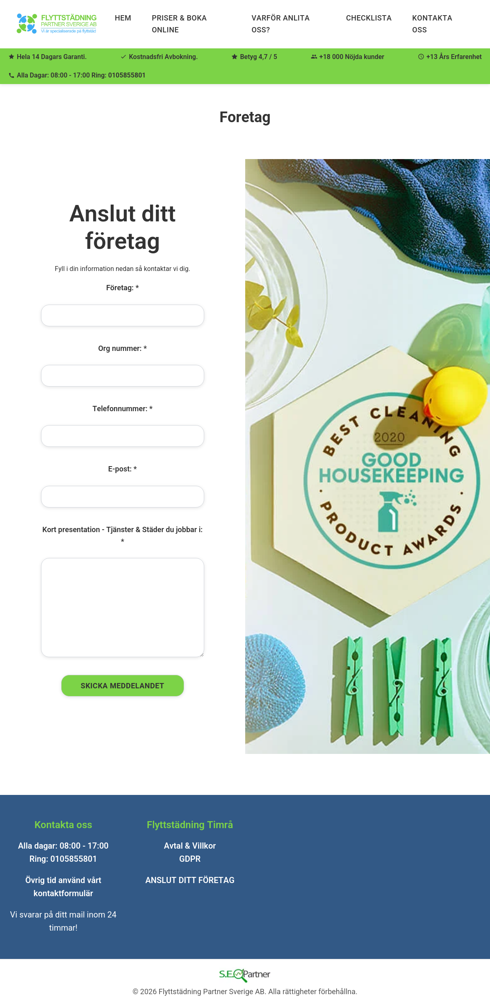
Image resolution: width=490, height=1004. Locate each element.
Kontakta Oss (432, 24)
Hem (123, 18)
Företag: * (122, 287)
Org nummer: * (122, 348)
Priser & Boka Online (179, 24)
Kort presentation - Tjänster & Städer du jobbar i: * (122, 535)
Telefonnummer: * (122, 408)
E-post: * (122, 468)
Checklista (369, 18)
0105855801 (127, 75)
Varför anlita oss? (280, 24)
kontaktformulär (63, 893)
